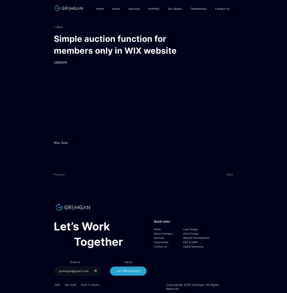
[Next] (224, 174)
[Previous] (66, 174)
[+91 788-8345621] (128, 271)
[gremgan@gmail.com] (78, 271)
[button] (66, 27)
